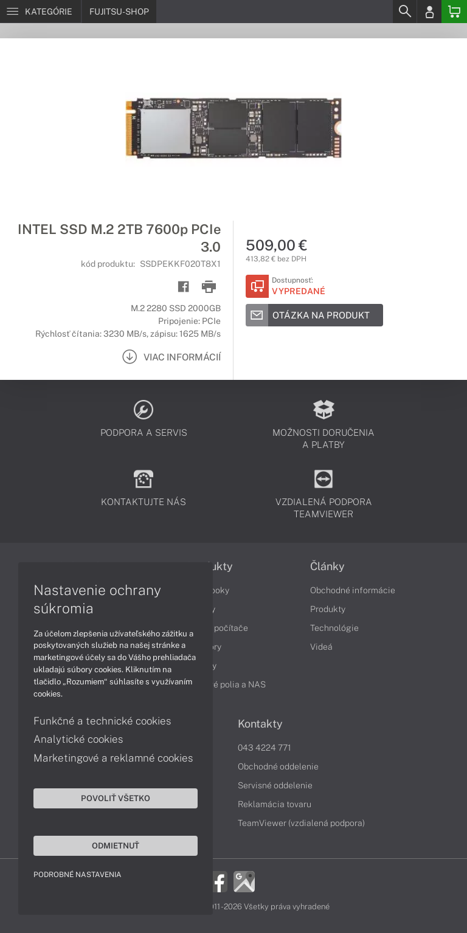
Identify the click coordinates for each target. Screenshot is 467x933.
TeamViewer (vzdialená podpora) (301, 823)
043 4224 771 (264, 747)
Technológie (334, 628)
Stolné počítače (217, 628)
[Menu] (40, 11)
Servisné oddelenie (275, 785)
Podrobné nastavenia (77, 874)
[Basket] (454, 11)
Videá (321, 647)
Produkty (327, 609)
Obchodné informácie (352, 590)
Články (327, 566)
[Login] (429, 11)
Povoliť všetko (115, 798)
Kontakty (260, 723)
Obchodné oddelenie (278, 766)
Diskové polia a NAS (226, 684)
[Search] (404, 11)
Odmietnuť (115, 845)
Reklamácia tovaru (274, 804)
